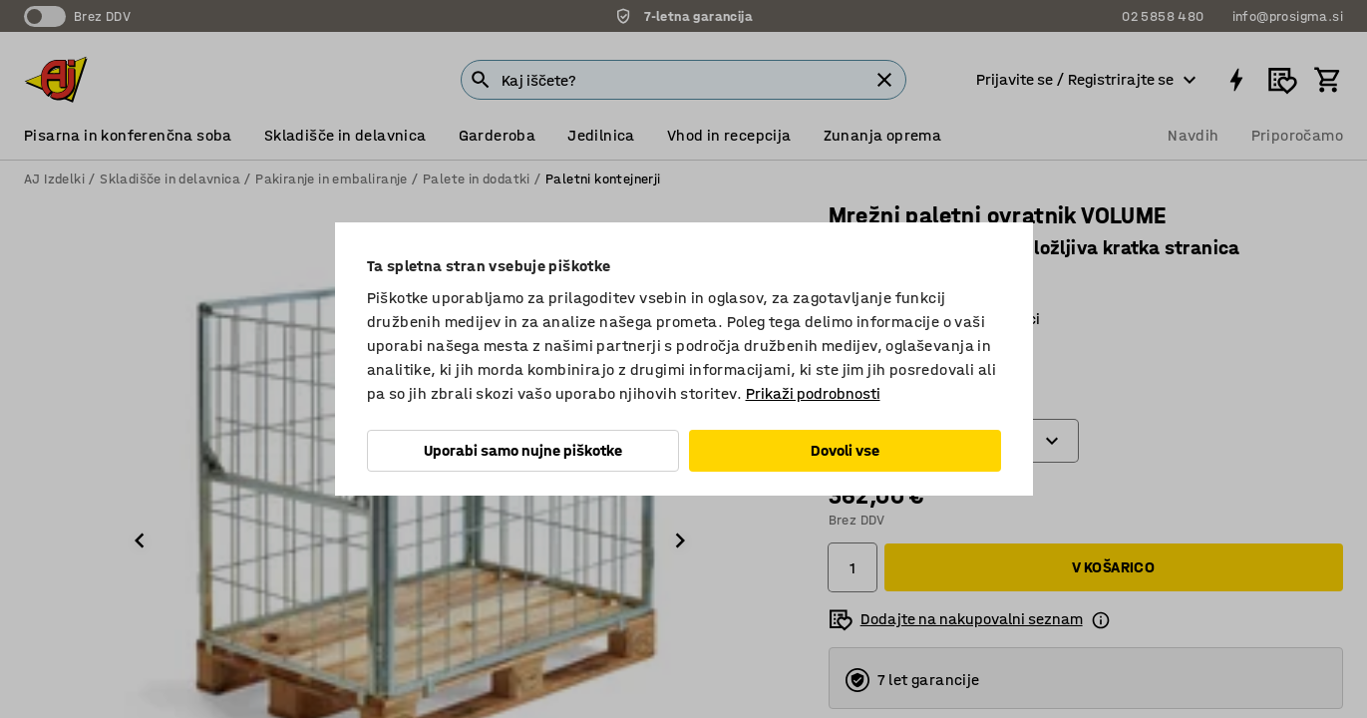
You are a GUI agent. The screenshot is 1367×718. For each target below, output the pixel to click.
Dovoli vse (845, 450)
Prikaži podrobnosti (813, 393)
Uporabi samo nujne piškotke (523, 450)
